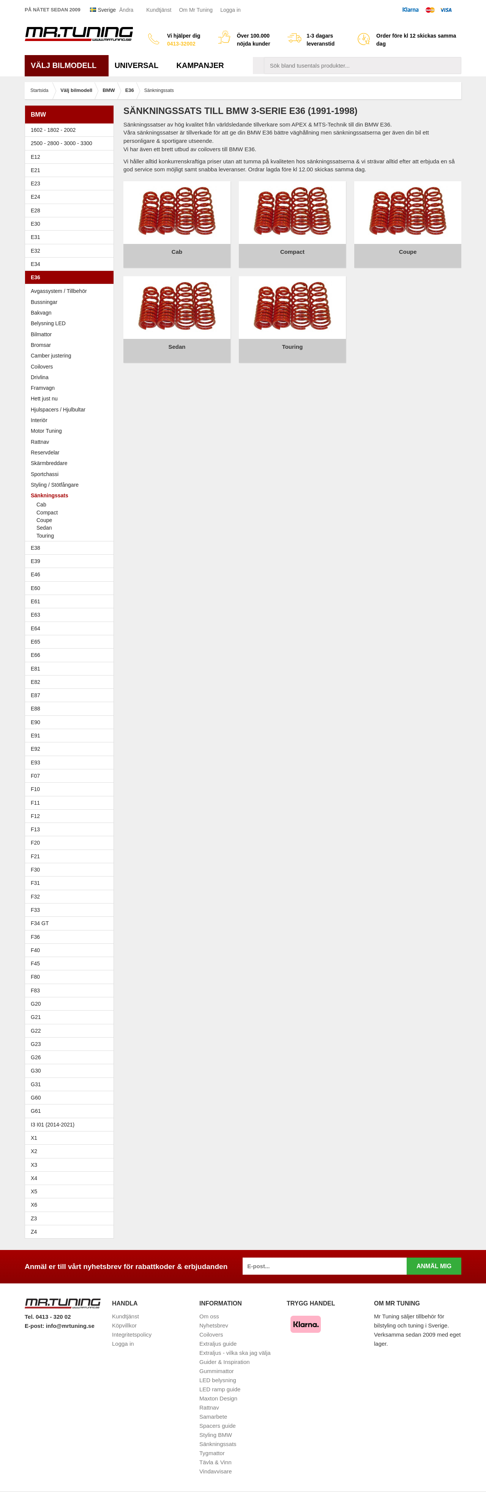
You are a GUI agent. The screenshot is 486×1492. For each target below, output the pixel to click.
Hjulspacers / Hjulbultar (58, 410)
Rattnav (40, 442)
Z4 (71, 1232)
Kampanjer (200, 65)
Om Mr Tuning (196, 10)
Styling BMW (215, 1435)
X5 (71, 1191)
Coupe (44, 520)
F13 (71, 829)
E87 (71, 695)
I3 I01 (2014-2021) (52, 1125)
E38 (71, 548)
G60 (36, 1098)
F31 (71, 883)
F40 (35, 950)
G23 (36, 1044)
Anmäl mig (434, 1266)
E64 (71, 628)
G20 (36, 1004)
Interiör (39, 420)
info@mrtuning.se (70, 1326)
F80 (35, 977)
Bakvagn (71, 313)
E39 (71, 561)
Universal (139, 65)
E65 (71, 642)
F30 (71, 870)
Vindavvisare (215, 1471)
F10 (71, 789)
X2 (34, 1151)
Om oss (209, 1316)
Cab (41, 505)
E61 (71, 601)
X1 (71, 1138)
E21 (71, 170)
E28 (71, 210)
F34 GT (71, 923)
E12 (71, 157)
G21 (36, 1017)
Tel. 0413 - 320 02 (48, 1316)
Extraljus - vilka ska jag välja (235, 1353)
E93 (71, 762)
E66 (71, 655)
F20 (71, 843)
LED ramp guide (219, 1389)
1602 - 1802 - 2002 (71, 130)
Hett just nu (44, 399)
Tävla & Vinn (215, 1462)
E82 (71, 682)
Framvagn (71, 388)
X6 (34, 1205)
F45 (35, 963)
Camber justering (51, 356)
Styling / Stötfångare (55, 485)
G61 (36, 1111)
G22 (36, 1031)
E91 (71, 736)
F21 (35, 856)
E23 (71, 183)
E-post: (35, 1326)
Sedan (44, 528)
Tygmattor (212, 1453)
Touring (45, 536)
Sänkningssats (71, 495)
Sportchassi (71, 474)
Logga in (230, 10)
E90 (71, 722)
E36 (71, 277)
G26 (36, 1057)
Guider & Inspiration (224, 1362)
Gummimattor (216, 1371)
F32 (35, 897)
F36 (35, 937)
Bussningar (71, 302)
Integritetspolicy (131, 1334)
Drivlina (40, 377)
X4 (71, 1178)
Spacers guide (217, 1425)
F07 (71, 776)
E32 (35, 251)
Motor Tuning (71, 431)
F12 (71, 816)
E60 (71, 588)
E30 (71, 224)
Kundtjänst (158, 10)
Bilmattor (41, 334)
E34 (71, 264)
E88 (71, 709)
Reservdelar (45, 452)
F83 (35, 990)
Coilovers (42, 367)
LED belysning (217, 1380)
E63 (71, 615)
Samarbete (213, 1416)
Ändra (126, 10)
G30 (36, 1071)
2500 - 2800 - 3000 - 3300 (71, 143)
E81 (71, 669)
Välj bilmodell (67, 65)
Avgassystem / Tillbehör (59, 291)
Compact (47, 512)
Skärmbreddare (49, 463)
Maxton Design (218, 1398)
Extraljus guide (218, 1343)
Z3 (71, 1218)
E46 (71, 574)
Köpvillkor (124, 1325)
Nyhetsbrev (213, 1325)
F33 (35, 910)
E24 (71, 197)
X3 (71, 1165)
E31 (35, 237)
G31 (36, 1084)
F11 (71, 803)
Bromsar (41, 345)
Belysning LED (71, 323)
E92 (71, 749)
